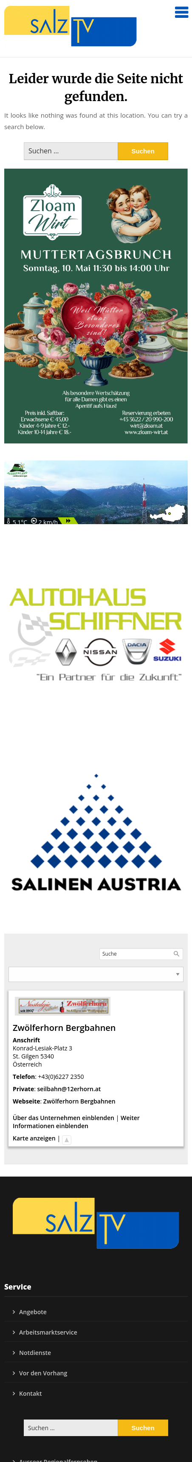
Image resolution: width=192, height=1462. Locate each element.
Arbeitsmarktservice (48, 1332)
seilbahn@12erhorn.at (69, 1089)
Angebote (33, 1312)
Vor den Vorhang (43, 1373)
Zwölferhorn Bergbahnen (79, 1101)
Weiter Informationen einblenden (76, 1122)
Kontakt (30, 1393)
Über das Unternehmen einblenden (63, 1118)
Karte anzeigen (34, 1138)
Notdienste (35, 1353)
